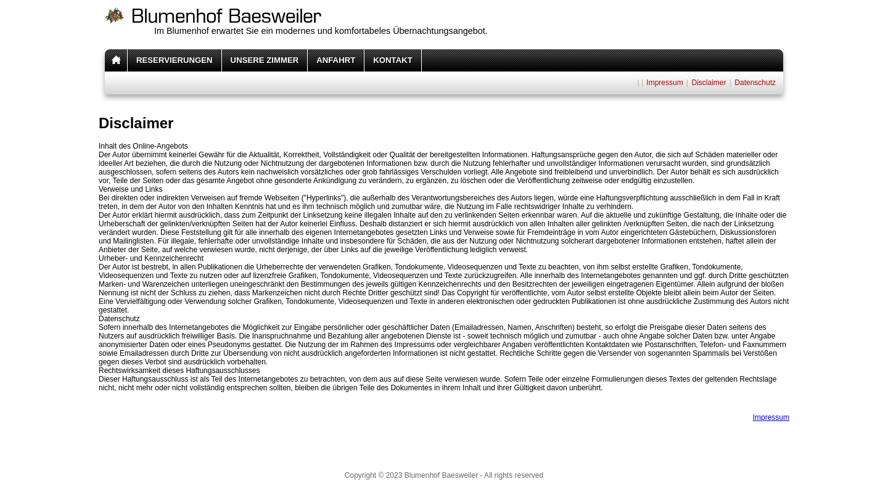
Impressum (664, 82)
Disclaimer (708, 82)
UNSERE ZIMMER (265, 60)
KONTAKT (392, 60)
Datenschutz (755, 82)
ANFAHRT (335, 60)
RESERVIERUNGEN (174, 60)
